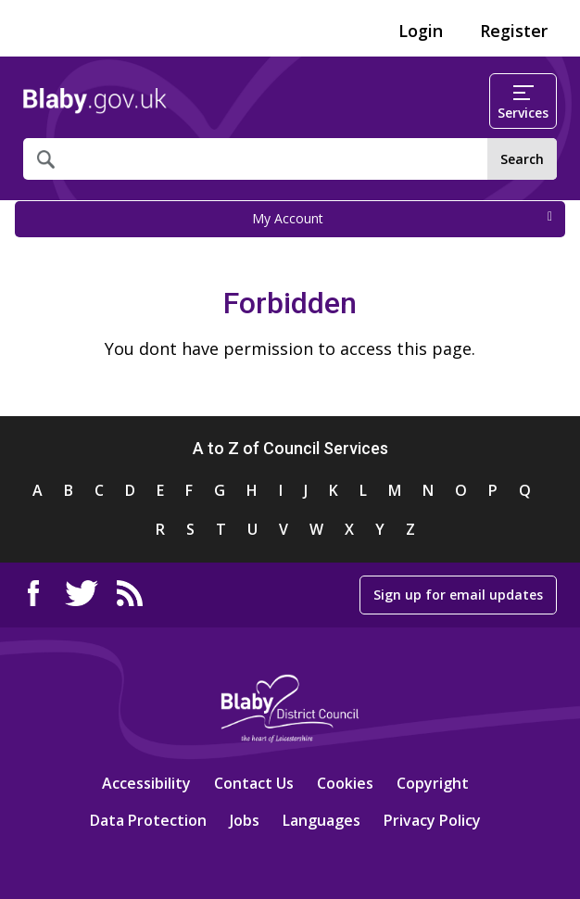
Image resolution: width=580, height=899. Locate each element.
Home (95, 101)
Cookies (345, 783)
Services (523, 103)
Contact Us (254, 783)
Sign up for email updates (458, 594)
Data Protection (148, 820)
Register (514, 30)
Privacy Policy (432, 820)
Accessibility (146, 783)
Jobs (244, 820)
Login (420, 30)
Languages (321, 820)
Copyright (433, 783)
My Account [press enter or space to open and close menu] (402, 218)
